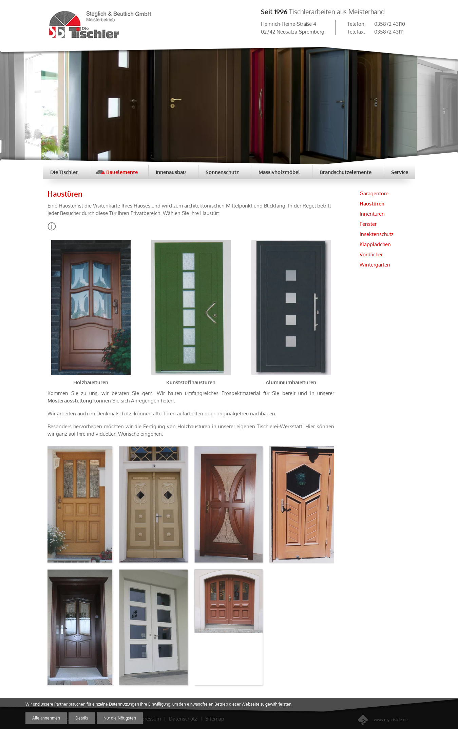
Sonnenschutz (222, 172)
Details (81, 718)
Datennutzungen (124, 704)
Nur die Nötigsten (119, 718)
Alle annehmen (46, 718)
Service (399, 172)
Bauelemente (122, 172)
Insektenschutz (377, 234)
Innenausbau (171, 172)
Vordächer (371, 254)
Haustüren (372, 203)
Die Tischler (64, 172)
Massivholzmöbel (279, 172)
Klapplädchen (375, 244)
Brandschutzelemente (345, 172)
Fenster (368, 224)
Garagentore (374, 193)
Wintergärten (375, 264)
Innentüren (372, 214)
